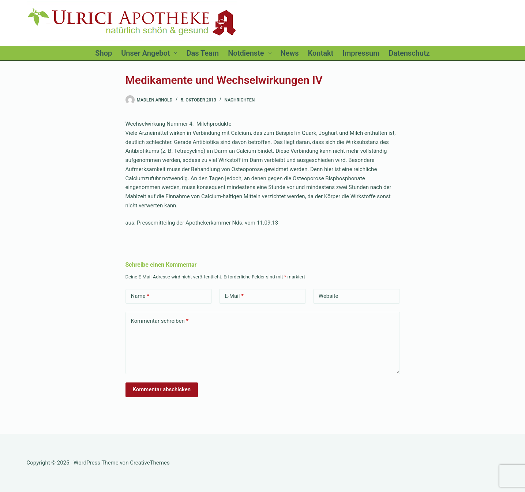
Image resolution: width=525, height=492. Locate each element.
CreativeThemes (150, 462)
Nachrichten (240, 100)
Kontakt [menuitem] (321, 53)
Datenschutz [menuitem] (409, 53)
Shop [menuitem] (103, 53)
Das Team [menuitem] (202, 53)
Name (140, 296)
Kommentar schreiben (160, 321)
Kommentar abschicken (162, 389)
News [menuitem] (290, 53)
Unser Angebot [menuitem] (150, 53)
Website (328, 296)
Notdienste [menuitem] (251, 53)
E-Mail (234, 296)
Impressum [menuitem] (360, 53)
